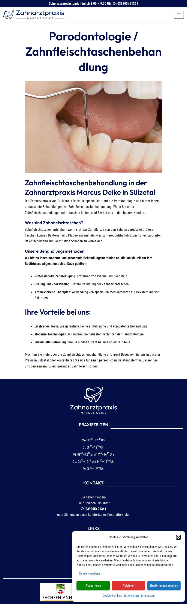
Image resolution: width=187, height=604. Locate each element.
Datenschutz (131, 595)
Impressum (148, 595)
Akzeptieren (93, 585)
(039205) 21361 (127, 4)
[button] (178, 537)
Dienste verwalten (89, 573)
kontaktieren (13, 349)
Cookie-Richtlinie (112, 595)
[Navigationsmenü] (179, 14)
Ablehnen (128, 585)
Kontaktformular (118, 498)
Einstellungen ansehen (164, 585)
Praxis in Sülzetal (153, 344)
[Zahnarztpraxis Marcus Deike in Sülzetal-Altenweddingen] (33, 14)
